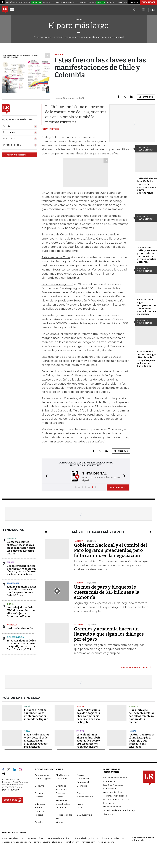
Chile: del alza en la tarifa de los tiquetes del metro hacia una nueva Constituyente (147, 185)
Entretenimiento (15, 637)
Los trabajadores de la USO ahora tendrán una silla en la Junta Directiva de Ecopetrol (21, 612)
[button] (46, 476)
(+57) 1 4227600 (10, 790)
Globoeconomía (85, 796)
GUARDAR (146, 97)
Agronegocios (42, 775)
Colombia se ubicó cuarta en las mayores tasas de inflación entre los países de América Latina (21, 548)
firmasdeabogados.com (87, 838)
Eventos (81, 793)
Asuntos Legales (43, 778)
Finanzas (39, 796)
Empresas (39, 793)
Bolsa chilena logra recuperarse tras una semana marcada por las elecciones (146, 306)
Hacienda (11, 538)
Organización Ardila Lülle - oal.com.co (143, 838)
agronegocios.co (36, 838)
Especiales (61, 793)
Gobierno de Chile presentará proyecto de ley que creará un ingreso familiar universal (147, 254)
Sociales (39, 822)
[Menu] (12, 9)
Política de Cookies (112, 806)
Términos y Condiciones (115, 796)
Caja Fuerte (61, 778)
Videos (59, 822)
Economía (82, 786)
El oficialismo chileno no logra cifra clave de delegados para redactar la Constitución (146, 358)
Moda (27, 731)
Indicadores (40, 804)
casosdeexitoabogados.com (16, 842)
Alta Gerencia (62, 775)
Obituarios (61, 807)
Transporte (13, 583)
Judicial (80, 706)
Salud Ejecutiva (84, 815)
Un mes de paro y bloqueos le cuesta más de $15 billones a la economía (106, 592)
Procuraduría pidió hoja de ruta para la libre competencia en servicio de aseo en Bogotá (88, 716)
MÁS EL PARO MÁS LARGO (134, 667)
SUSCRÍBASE (148, 2)
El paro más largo (78, 25)
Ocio (79, 807)
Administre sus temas (15, 155)
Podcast (39, 815)
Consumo (39, 786)
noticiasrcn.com (106, 842)
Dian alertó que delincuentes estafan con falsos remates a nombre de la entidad (142, 716)
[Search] (134, 9)
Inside (80, 804)
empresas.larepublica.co (60, 838)
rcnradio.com (88, 842)
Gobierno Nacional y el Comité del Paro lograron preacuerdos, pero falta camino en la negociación (110, 550)
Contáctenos (109, 788)
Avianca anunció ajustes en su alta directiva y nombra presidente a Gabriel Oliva (21, 591)
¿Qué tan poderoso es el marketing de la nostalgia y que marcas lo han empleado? (142, 740)
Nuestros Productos (113, 785)
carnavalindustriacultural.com (48, 842)
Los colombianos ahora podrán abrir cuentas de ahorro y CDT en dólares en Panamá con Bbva (21, 570)
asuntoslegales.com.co (13, 838)
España (27, 706)
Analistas (12, 625)
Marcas (132, 731)
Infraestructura (63, 804)
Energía (10, 604)
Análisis (80, 775)
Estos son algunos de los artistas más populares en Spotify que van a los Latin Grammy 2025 (21, 645)
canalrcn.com (72, 842)
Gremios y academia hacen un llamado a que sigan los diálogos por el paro (109, 634)
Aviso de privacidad (113, 792)
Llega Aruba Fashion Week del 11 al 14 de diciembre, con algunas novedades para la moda (37, 740)
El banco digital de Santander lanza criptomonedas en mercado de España (36, 715)
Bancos (10, 562)
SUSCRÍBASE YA (118, 487)
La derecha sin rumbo (20, 628)
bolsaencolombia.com (113, 838)
